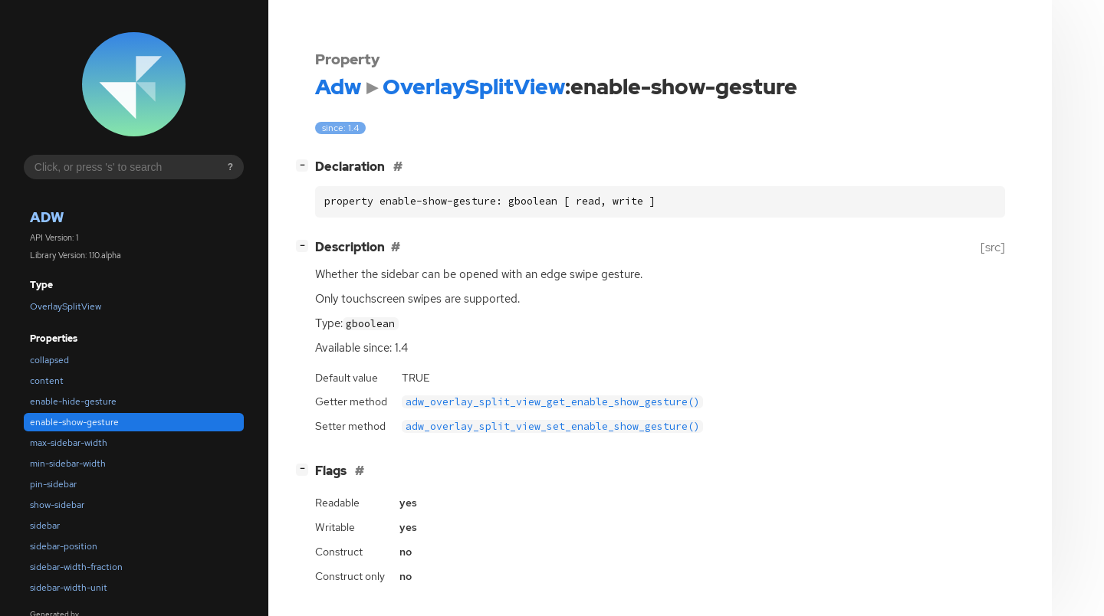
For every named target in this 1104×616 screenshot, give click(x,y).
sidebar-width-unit (68, 588)
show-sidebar (57, 505)
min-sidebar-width (68, 463)
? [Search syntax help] (230, 167)
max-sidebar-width (68, 443)
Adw (47, 217)
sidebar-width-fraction (76, 567)
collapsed (49, 360)
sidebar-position (63, 546)
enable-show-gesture (74, 422)
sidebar (45, 525)
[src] (993, 247)
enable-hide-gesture (73, 401)
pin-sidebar (53, 484)
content (47, 381)
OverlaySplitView (65, 306)
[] (305, 165)
